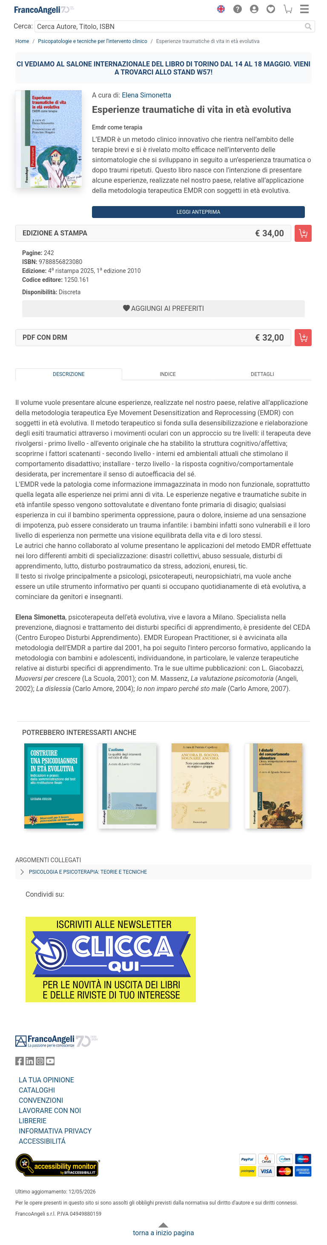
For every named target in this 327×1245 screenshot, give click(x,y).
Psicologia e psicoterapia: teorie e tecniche (88, 872)
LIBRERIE (32, 1121)
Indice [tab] (168, 374)
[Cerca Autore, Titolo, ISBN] (167, 26)
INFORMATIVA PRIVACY (55, 1131)
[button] (219, 10)
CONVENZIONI (41, 1100)
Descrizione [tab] (68, 374)
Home (22, 41)
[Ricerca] (308, 26)
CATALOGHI (37, 1090)
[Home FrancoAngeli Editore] (44, 10)
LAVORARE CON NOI (50, 1111)
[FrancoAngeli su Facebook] (19, 1063)
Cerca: (23, 26)
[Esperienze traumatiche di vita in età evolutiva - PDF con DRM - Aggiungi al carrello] (303, 337)
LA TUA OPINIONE (46, 1080)
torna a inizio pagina (163, 1233)
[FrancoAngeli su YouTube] (50, 1063)
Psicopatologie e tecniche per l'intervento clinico (92, 41)
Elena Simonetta (146, 95)
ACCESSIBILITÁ (42, 1141)
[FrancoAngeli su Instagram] (40, 1063)
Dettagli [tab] (262, 374)
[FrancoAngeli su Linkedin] (30, 1063)
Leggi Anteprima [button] (199, 212)
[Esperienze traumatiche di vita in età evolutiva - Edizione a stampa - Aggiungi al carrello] (303, 233)
